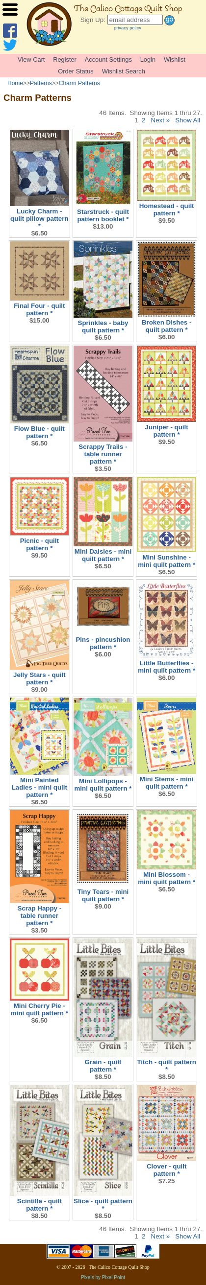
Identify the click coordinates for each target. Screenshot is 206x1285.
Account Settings (108, 59)
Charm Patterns (79, 83)
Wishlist (174, 59)
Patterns (41, 83)
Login (147, 59)
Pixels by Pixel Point (103, 1277)
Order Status (76, 71)
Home (15, 83)
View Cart (31, 59)
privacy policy (127, 27)
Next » (160, 120)
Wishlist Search (123, 71)
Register (65, 59)
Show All (187, 120)
